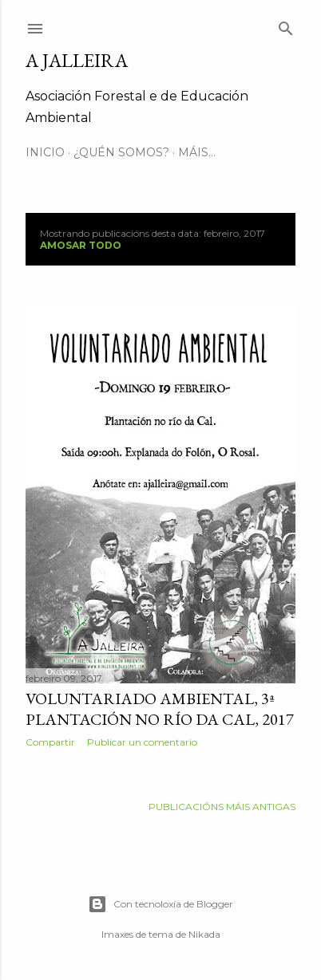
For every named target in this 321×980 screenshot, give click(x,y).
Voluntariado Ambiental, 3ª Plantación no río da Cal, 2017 (160, 709)
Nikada (204, 934)
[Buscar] (285, 25)
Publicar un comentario (142, 742)
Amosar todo (80, 245)
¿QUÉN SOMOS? (121, 152)
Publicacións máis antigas (222, 807)
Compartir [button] (50, 742)
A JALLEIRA (77, 60)
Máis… (197, 152)
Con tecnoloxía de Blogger (160, 904)
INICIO (45, 152)
